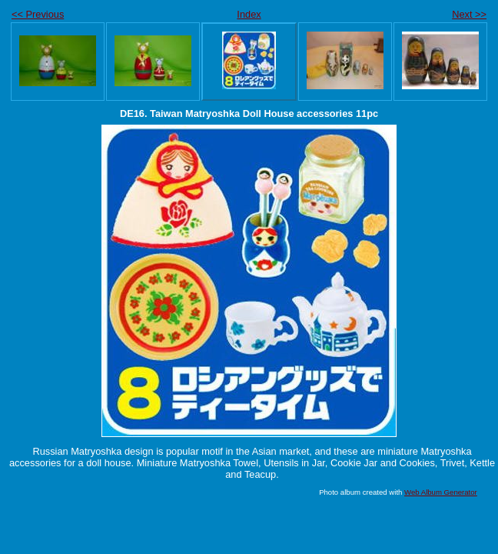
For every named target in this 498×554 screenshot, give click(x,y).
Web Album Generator (440, 492)
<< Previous (38, 14)
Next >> (469, 14)
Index (249, 14)
